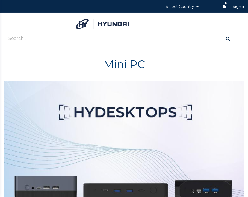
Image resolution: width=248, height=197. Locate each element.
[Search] (228, 38)
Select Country (180, 6)
